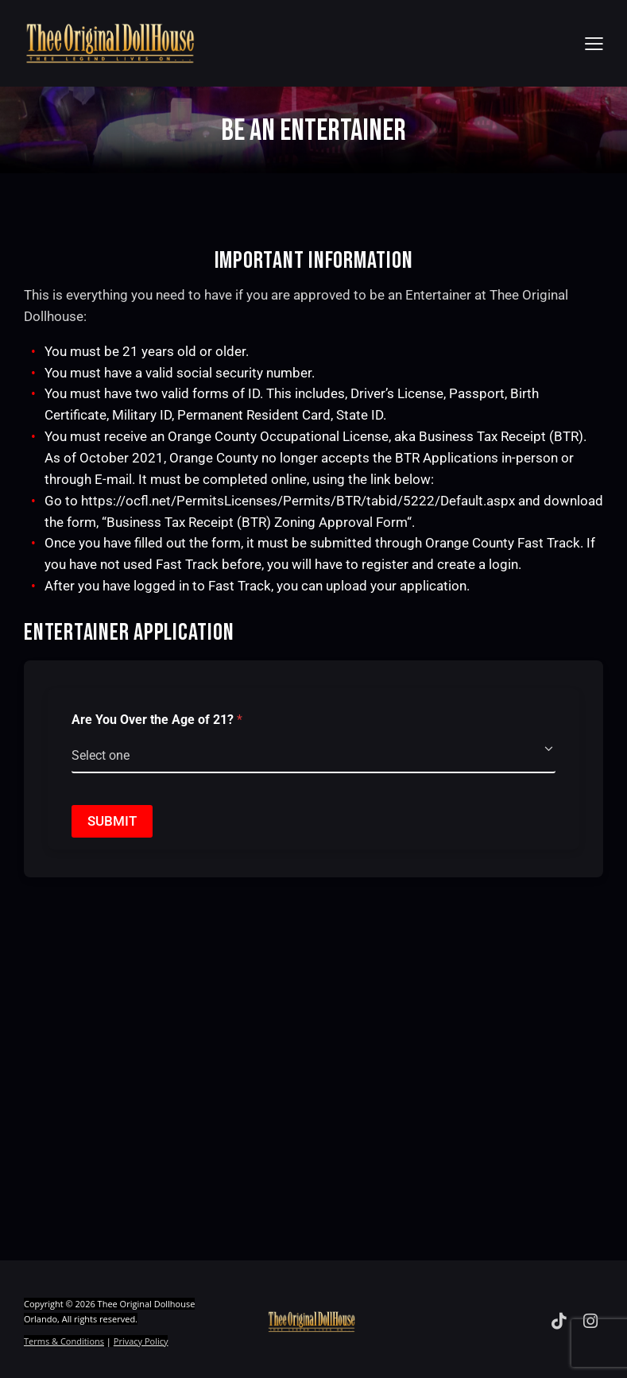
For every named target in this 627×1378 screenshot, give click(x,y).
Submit (112, 821)
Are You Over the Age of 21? (157, 719)
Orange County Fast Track (502, 543)
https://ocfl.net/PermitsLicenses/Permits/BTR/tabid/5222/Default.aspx (298, 501)
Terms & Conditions (64, 1341)
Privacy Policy (141, 1341)
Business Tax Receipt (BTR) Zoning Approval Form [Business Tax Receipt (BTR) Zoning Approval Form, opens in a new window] (256, 522)
